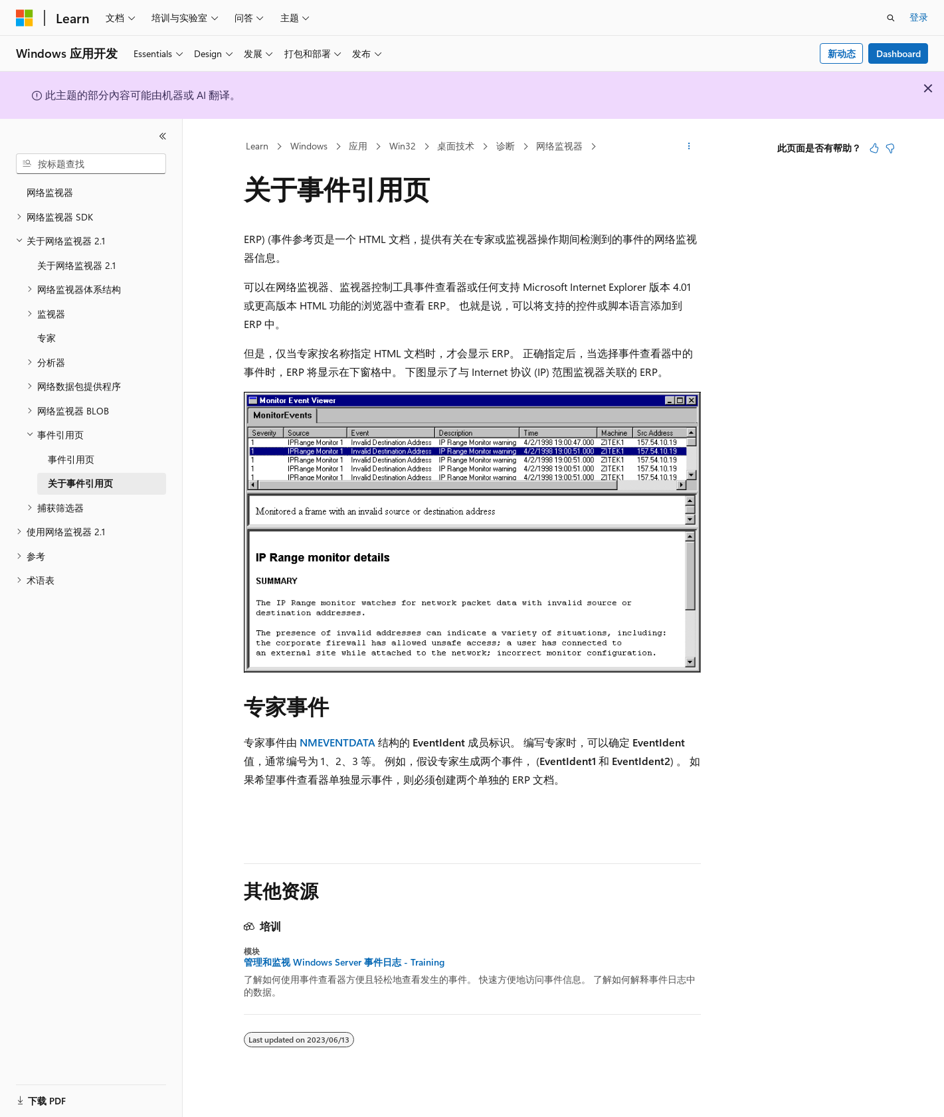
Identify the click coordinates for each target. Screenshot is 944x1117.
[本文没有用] (890, 148)
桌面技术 (455, 145)
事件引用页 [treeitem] (71, 459)
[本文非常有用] (874, 148)
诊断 (505, 145)
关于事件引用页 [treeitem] (80, 483)
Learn (257, 145)
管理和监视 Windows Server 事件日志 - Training (344, 962)
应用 (358, 145)
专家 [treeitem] (46, 337)
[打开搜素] (891, 18)
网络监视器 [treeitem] (50, 192)
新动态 (842, 53)
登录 (918, 17)
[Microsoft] (24, 18)
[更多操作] (688, 146)
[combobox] (91, 164)
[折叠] (163, 136)
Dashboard (898, 53)
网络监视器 (559, 145)
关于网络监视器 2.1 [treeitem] (76, 265)
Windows (309, 145)
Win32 (402, 145)
